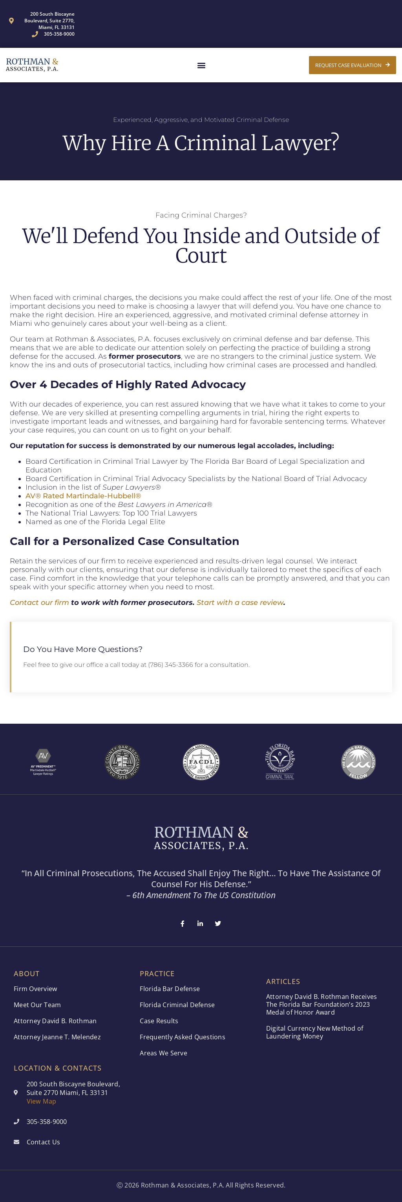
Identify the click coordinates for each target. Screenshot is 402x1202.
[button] (201, 65)
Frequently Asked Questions (182, 1037)
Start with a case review (240, 602)
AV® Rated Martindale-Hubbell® (83, 496)
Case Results (159, 1021)
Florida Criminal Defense (177, 1005)
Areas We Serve (163, 1053)
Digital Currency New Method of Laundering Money (315, 1032)
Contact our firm (39, 602)
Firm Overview (35, 989)
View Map (42, 1101)
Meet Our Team (37, 1005)
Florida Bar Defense (170, 989)
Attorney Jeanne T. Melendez (57, 1037)
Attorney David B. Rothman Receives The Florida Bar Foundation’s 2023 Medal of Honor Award (321, 1004)
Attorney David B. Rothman (55, 1021)
